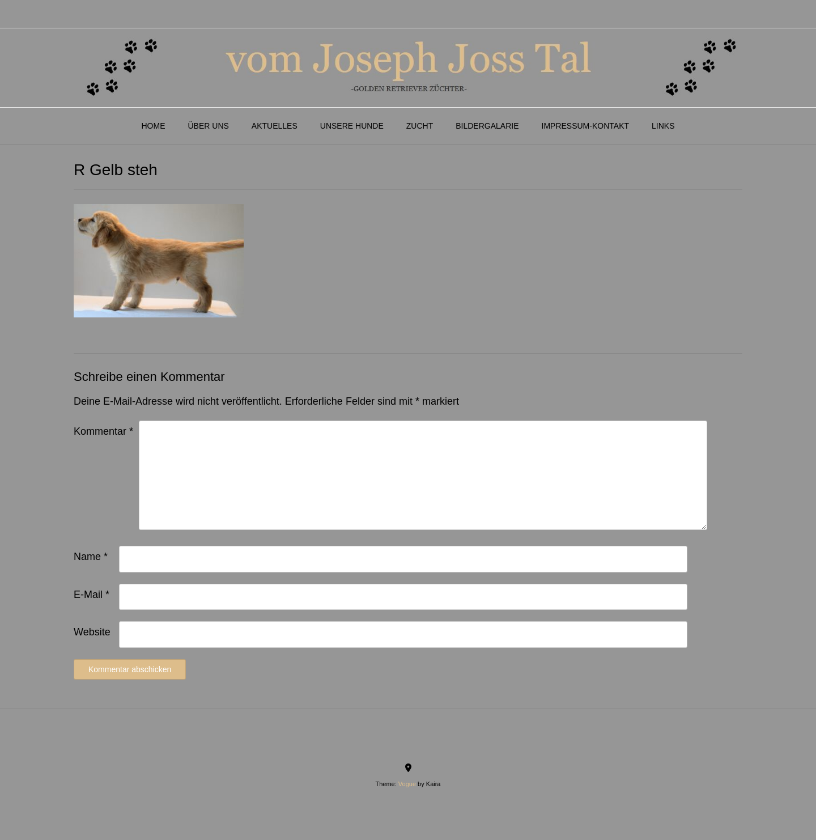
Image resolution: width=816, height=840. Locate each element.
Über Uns (208, 125)
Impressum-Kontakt (586, 125)
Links (663, 125)
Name (91, 556)
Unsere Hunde (352, 125)
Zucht (419, 125)
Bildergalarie (487, 125)
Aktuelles (275, 125)
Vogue (407, 783)
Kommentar (103, 431)
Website (92, 632)
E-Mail (91, 594)
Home (153, 125)
